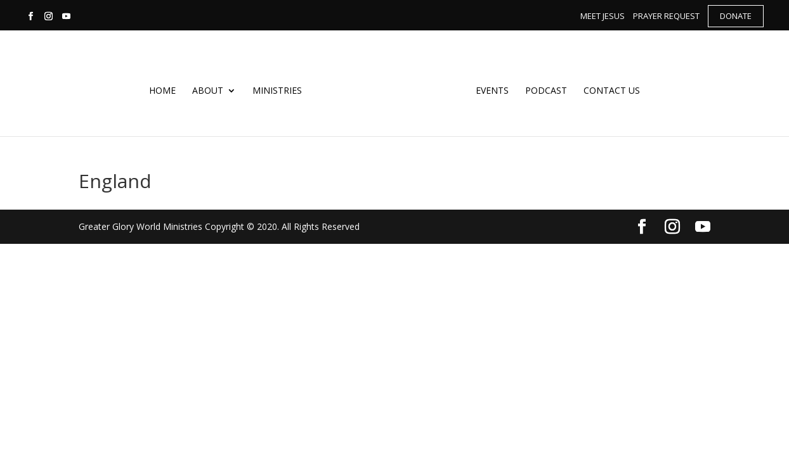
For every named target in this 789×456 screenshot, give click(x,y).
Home (165, 90)
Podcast (543, 90)
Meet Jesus (602, 16)
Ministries (279, 90)
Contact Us (609, 90)
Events (489, 90)
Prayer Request (666, 16)
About (210, 90)
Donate (736, 16)
